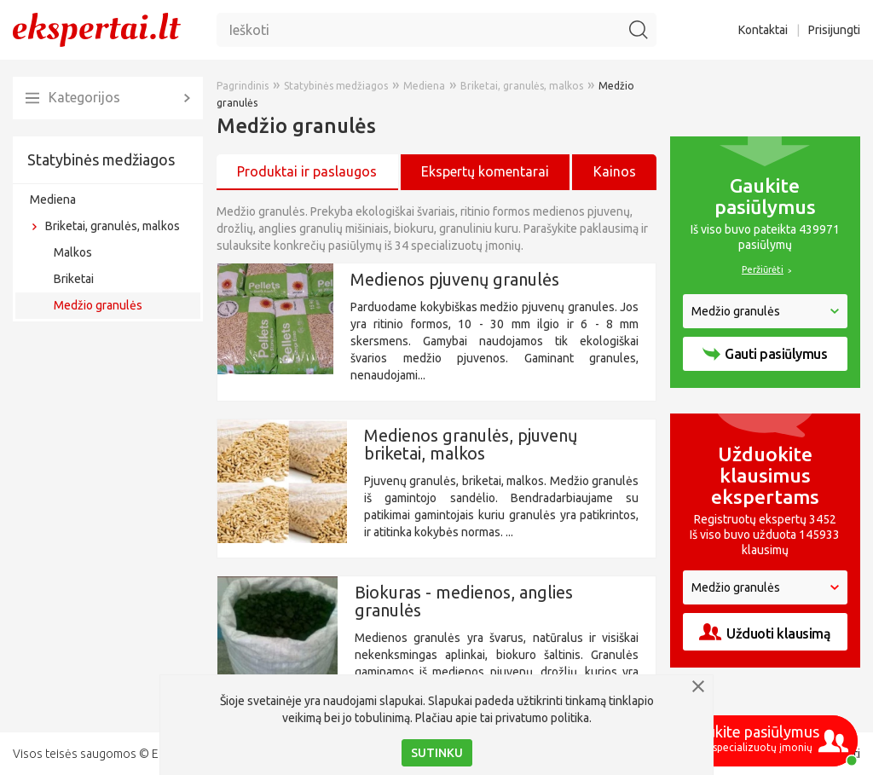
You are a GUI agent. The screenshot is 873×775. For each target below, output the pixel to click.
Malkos (73, 252)
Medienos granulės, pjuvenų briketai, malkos (470, 444)
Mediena (53, 199)
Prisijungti (834, 30)
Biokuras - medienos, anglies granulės (464, 601)
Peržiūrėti (762, 269)
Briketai (74, 279)
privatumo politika (542, 718)
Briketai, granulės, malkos (112, 226)
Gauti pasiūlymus (764, 353)
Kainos (614, 171)
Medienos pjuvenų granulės (454, 279)
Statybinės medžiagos (101, 159)
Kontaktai (763, 30)
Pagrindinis (243, 85)
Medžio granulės (98, 305)
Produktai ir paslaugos (307, 171)
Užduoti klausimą (764, 632)
